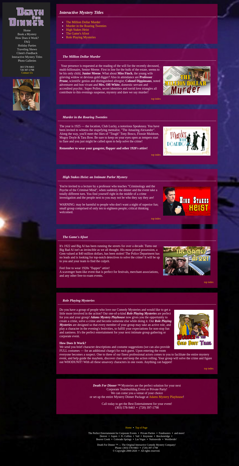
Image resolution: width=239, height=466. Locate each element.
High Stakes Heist (77, 29)
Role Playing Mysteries (81, 37)
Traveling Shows (27, 49)
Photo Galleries (27, 60)
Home (27, 30)
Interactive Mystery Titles (27, 56)
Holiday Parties (27, 45)
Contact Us (27, 72)
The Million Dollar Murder (83, 22)
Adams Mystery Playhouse (166, 397)
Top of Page (141, 427)
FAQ (27, 41)
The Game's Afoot (77, 33)
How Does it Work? (27, 38)
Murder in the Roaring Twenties (86, 26)
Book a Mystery (27, 34)
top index (156, 98)
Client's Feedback (27, 53)
